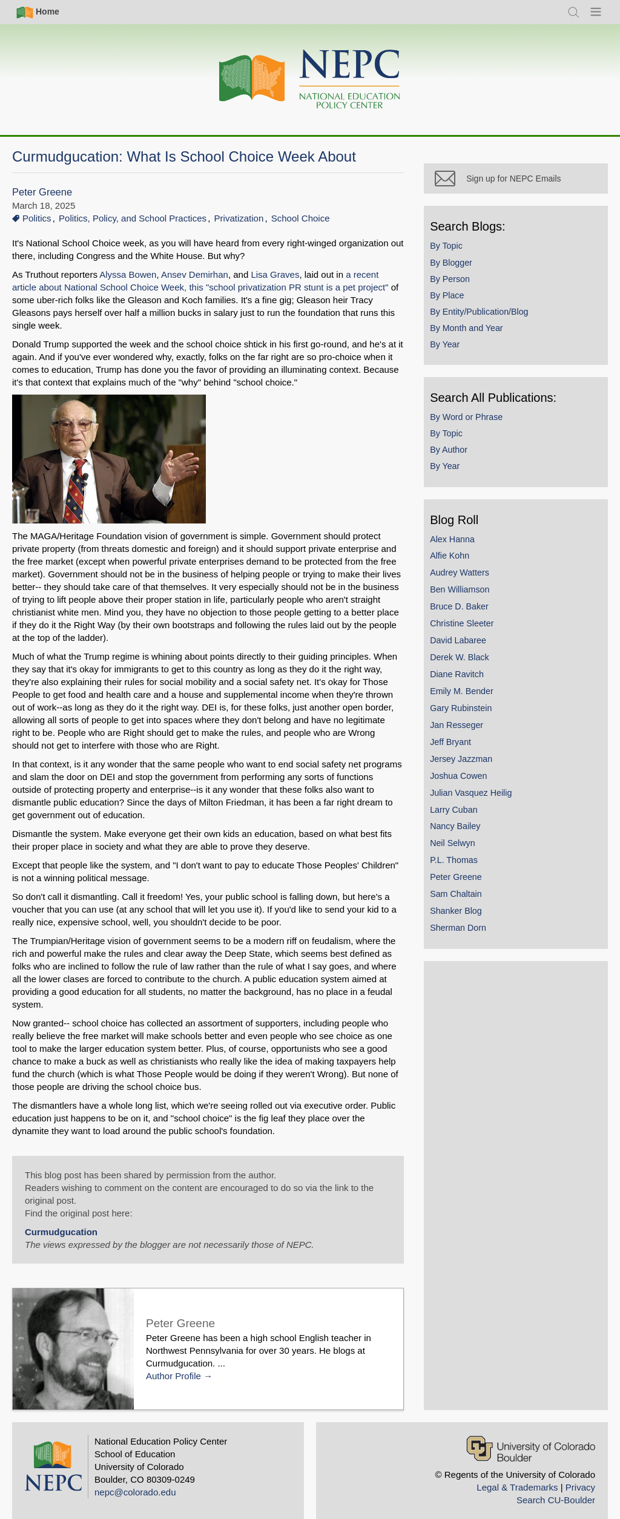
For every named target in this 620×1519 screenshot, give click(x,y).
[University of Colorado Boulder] (530, 1435)
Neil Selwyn (460, 851)
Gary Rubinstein (469, 716)
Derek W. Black (467, 665)
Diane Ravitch (465, 682)
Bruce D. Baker (467, 614)
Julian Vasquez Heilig (479, 800)
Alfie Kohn (458, 563)
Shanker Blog (464, 919)
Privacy (580, 1474)
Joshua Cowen (466, 783)
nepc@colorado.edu (135, 1479)
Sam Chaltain (464, 902)
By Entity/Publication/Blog (487, 319)
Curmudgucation (61, 1219)
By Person (458, 286)
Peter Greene (42, 192)
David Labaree (466, 648)
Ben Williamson (468, 597)
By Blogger (459, 270)
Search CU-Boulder (555, 1487)
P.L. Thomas (462, 868)
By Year (453, 352)
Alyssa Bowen (127, 274)
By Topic (454, 253)
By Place (455, 303)
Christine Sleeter (470, 631)
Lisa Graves (275, 274)
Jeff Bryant (459, 750)
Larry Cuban (462, 817)
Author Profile (173, 1363)
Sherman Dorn (466, 935)
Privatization (239, 218)
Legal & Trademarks (517, 1474)
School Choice (300, 218)
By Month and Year (474, 336)
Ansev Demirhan (194, 274)
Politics (36, 218)
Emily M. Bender (470, 699)
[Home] (310, 80)
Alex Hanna (460, 546)
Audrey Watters (468, 580)
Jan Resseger (465, 733)
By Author (457, 457)
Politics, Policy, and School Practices (132, 218)
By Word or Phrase (474, 425)
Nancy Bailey (463, 834)
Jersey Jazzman (469, 767)
